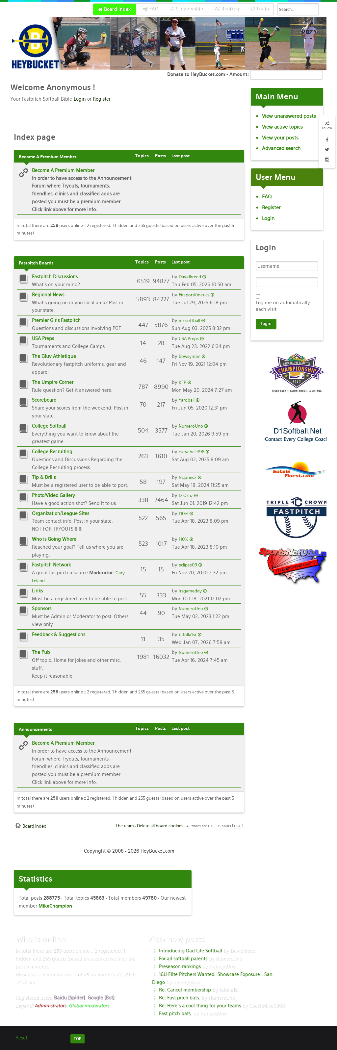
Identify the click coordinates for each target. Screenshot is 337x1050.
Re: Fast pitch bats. (179, 997)
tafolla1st (187, 634)
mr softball (189, 320)
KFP (182, 382)
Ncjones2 (187, 477)
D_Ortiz (186, 495)
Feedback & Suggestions (58, 634)
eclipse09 (188, 564)
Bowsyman (189, 356)
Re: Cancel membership (185, 989)
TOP (77, 1039)
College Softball (49, 426)
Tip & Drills (44, 477)
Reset (21, 1037)
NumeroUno (191, 426)
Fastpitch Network (51, 564)
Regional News (48, 294)
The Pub (41, 652)
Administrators (50, 1005)
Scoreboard (44, 400)
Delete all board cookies (160, 825)
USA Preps (43, 338)
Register (102, 99)
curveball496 (191, 451)
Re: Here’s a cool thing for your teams (200, 1005)
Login (80, 99)
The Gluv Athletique (54, 356)
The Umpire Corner (52, 382)
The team (125, 825)
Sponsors (41, 608)
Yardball (186, 400)
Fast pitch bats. (175, 1013)
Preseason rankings (180, 966)
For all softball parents (183, 958)
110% (183, 513)
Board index (34, 826)
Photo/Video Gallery (53, 495)
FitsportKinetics (194, 294)
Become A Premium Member (63, 170)
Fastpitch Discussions (55, 276)
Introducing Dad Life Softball (190, 950)
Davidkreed (190, 276)
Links (37, 590)
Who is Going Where (54, 539)
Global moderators (89, 1005)
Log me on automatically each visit (283, 306)
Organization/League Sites (60, 513)
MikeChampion (55, 906)
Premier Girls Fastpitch (56, 320)
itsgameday (190, 590)
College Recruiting (52, 451)
